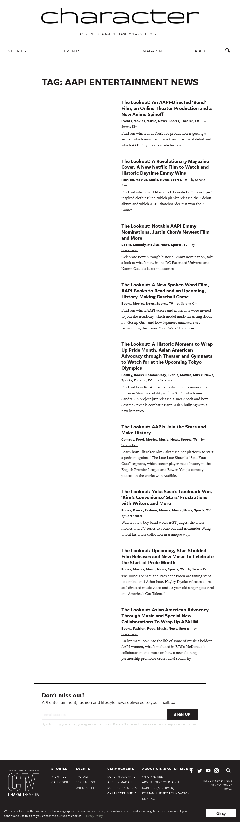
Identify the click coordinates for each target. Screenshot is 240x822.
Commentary (155, 374)
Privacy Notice (123, 724)
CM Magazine (120, 768)
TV (197, 120)
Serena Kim (129, 126)
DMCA (228, 788)
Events (72, 51)
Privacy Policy (221, 784)
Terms (102, 724)
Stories (17, 51)
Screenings (85, 782)
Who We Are (152, 776)
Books (126, 244)
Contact (149, 799)
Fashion (127, 179)
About (202, 51)
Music (151, 120)
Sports (174, 120)
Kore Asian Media (122, 788)
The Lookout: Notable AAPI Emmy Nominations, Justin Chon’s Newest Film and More (165, 231)
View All (58, 776)
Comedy (139, 244)
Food (140, 439)
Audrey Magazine (122, 782)
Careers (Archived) (158, 788)
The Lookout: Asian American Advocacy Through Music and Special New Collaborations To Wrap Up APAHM (165, 615)
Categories (61, 782)
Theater (187, 120)
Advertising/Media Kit (161, 782)
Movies (139, 120)
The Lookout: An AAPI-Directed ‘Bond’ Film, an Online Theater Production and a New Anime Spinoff (166, 108)
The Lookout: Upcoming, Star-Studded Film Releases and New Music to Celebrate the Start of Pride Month (167, 556)
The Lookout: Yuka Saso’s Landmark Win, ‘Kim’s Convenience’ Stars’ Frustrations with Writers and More (166, 497)
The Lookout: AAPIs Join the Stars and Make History (163, 429)
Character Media (122, 793)
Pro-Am (82, 776)
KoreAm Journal (121, 776)
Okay (221, 813)
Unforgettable (89, 788)
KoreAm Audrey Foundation (166, 793)
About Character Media (167, 768)
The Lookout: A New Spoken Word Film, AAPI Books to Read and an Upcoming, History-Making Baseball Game (165, 290)
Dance (138, 510)
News (162, 120)
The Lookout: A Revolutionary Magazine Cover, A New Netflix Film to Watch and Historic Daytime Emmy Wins (165, 167)
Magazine (153, 51)
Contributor (129, 249)
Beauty (126, 374)
